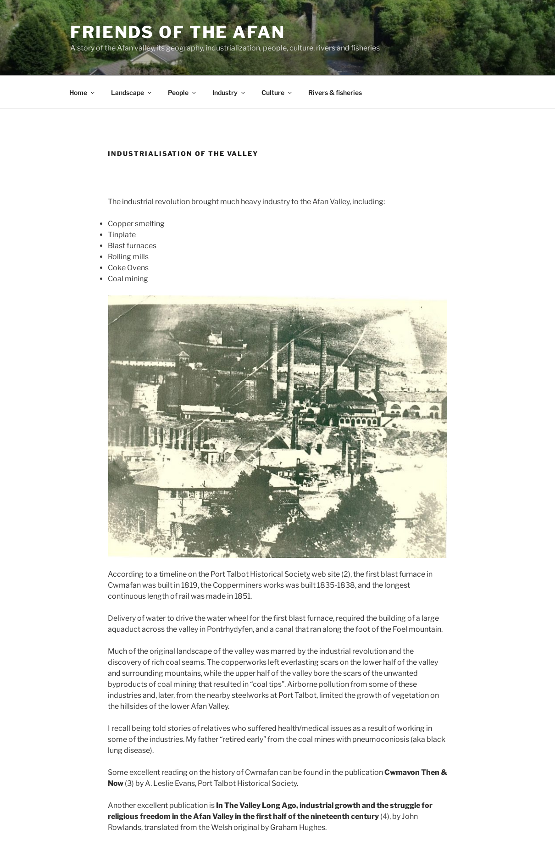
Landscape (132, 92)
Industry (229, 92)
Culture (277, 92)
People (182, 92)
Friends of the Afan (177, 32)
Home (82, 92)
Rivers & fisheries (335, 92)
